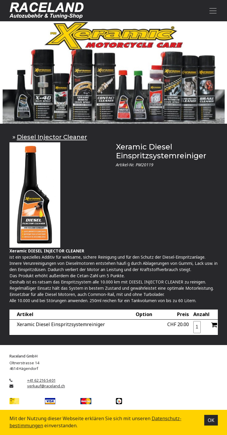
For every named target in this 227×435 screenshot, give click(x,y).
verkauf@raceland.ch (46, 386)
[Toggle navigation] (212, 10)
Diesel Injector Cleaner (52, 137)
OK (211, 420)
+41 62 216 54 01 (41, 380)
